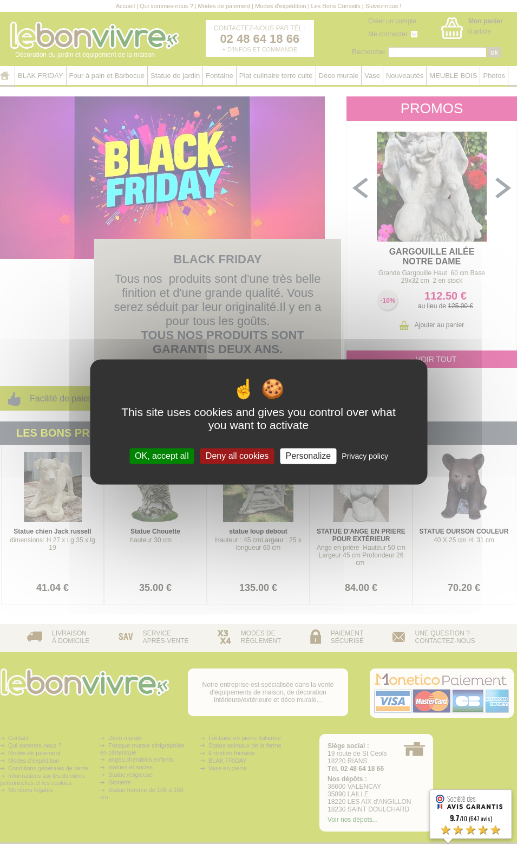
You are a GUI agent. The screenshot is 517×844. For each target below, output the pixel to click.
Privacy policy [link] (365, 456)
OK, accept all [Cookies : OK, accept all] (162, 455)
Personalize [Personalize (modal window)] (308, 455)
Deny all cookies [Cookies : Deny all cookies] (237, 455)
